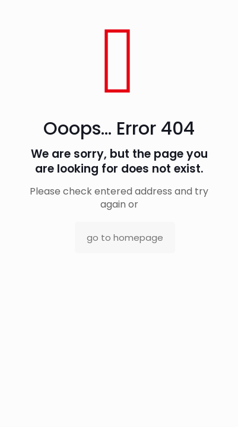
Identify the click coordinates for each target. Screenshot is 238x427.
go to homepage (125, 237)
